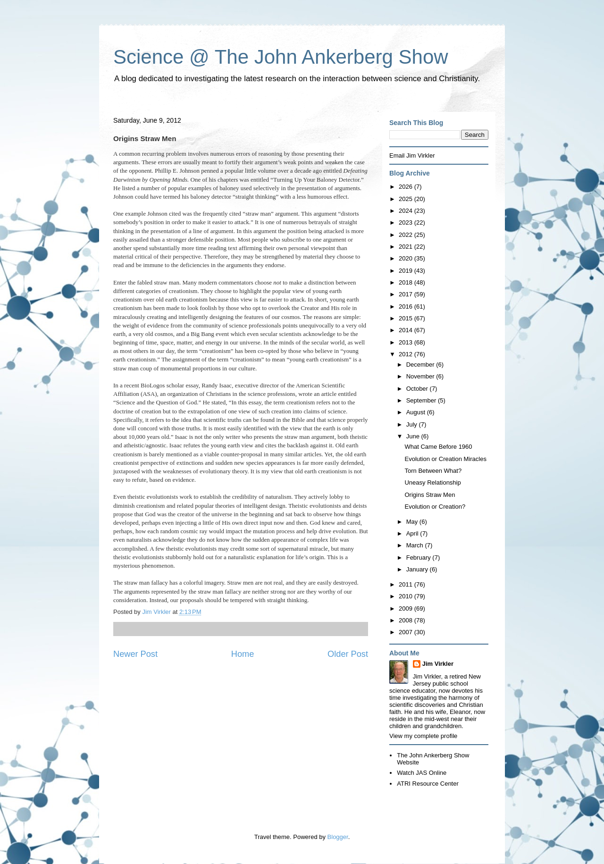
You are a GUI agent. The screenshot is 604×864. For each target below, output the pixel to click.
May (412, 521)
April (413, 533)
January (418, 569)
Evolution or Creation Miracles (445, 458)
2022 (406, 234)
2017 (406, 294)
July (412, 424)
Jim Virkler (437, 663)
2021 (406, 246)
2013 (406, 342)
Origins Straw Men (429, 494)
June (413, 436)
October (418, 388)
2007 (406, 632)
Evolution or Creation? (434, 506)
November (421, 376)
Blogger (337, 836)
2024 (406, 210)
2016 (406, 306)
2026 (406, 186)
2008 (406, 620)
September (422, 400)
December (421, 364)
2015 (406, 318)
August (416, 412)
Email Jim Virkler (412, 155)
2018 (406, 282)
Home (242, 654)
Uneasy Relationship (432, 482)
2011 (406, 584)
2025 (406, 198)
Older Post (347, 654)
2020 (406, 258)
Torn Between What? (432, 470)
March (415, 545)
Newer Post (135, 654)
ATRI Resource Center (428, 783)
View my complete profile (423, 735)
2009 (406, 608)
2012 (406, 354)
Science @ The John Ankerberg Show (280, 57)
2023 (406, 222)
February (419, 557)
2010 (406, 596)
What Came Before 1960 (438, 446)
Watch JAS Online (421, 772)
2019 (406, 270)
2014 (406, 330)
